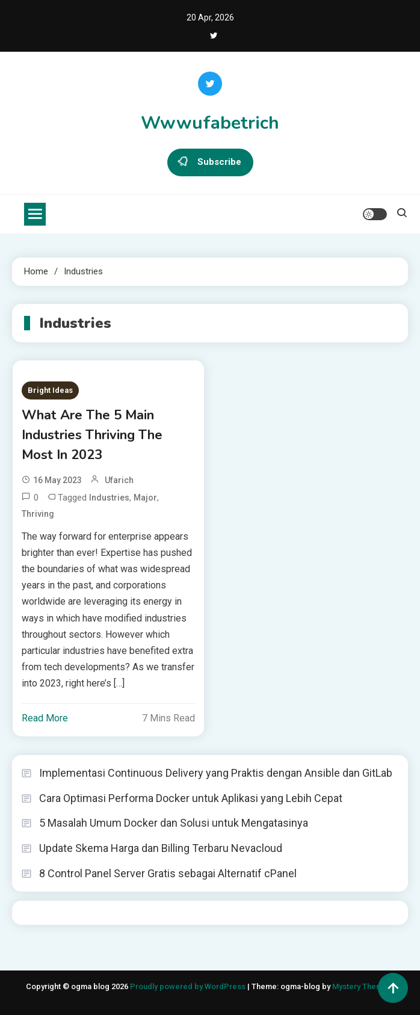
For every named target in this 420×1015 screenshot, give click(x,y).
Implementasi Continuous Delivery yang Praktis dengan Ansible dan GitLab (215, 773)
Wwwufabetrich (210, 123)
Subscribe (210, 162)
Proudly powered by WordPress (188, 986)
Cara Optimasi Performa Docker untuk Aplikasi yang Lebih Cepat (190, 798)
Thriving (38, 514)
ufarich (119, 480)
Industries (109, 497)
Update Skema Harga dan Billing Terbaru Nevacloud (160, 848)
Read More (45, 718)
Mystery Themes (362, 986)
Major (145, 497)
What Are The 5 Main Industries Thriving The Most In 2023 (92, 435)
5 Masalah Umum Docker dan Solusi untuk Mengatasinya (173, 822)
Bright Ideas (50, 390)
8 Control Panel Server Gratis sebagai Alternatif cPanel (168, 873)
